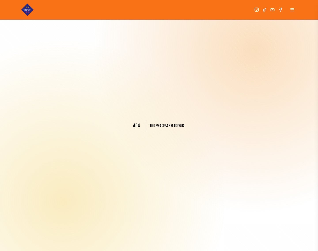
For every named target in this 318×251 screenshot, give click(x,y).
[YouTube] (272, 9)
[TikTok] (264, 9)
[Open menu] (292, 9)
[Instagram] (256, 9)
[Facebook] (280, 9)
